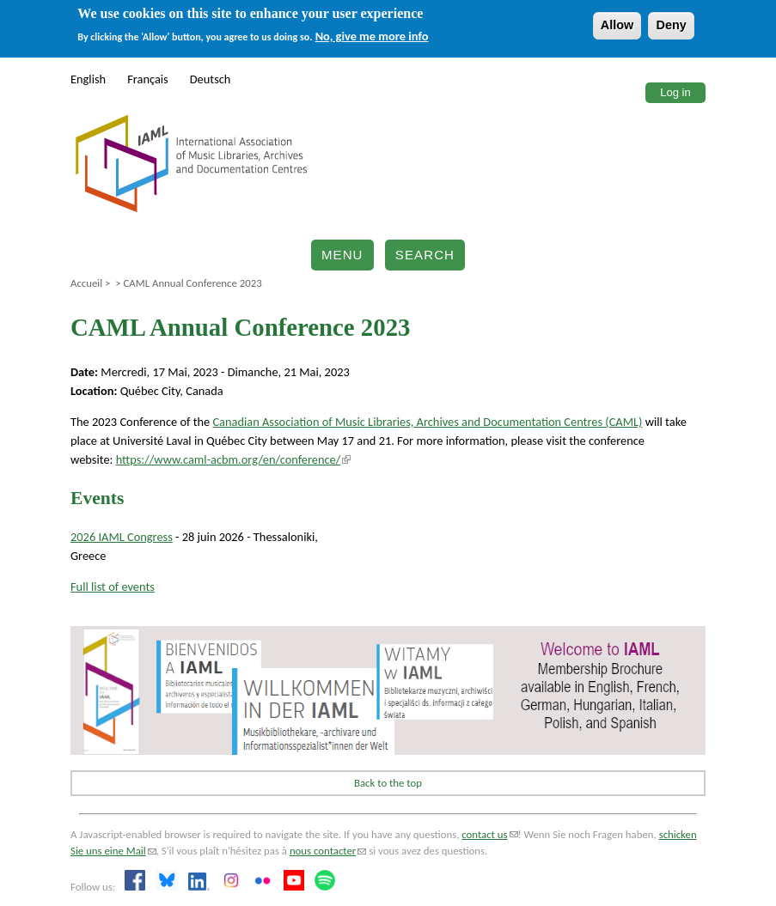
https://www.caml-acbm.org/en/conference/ (233, 459)
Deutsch (210, 79)
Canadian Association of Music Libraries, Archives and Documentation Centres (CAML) (427, 421)
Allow (617, 25)
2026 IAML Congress (121, 536)
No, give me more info (372, 36)
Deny (671, 25)
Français (147, 79)
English (88, 79)
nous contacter (328, 850)
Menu (342, 254)
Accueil (86, 283)
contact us (489, 834)
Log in (675, 92)
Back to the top (388, 782)
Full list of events (112, 586)
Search (425, 254)
